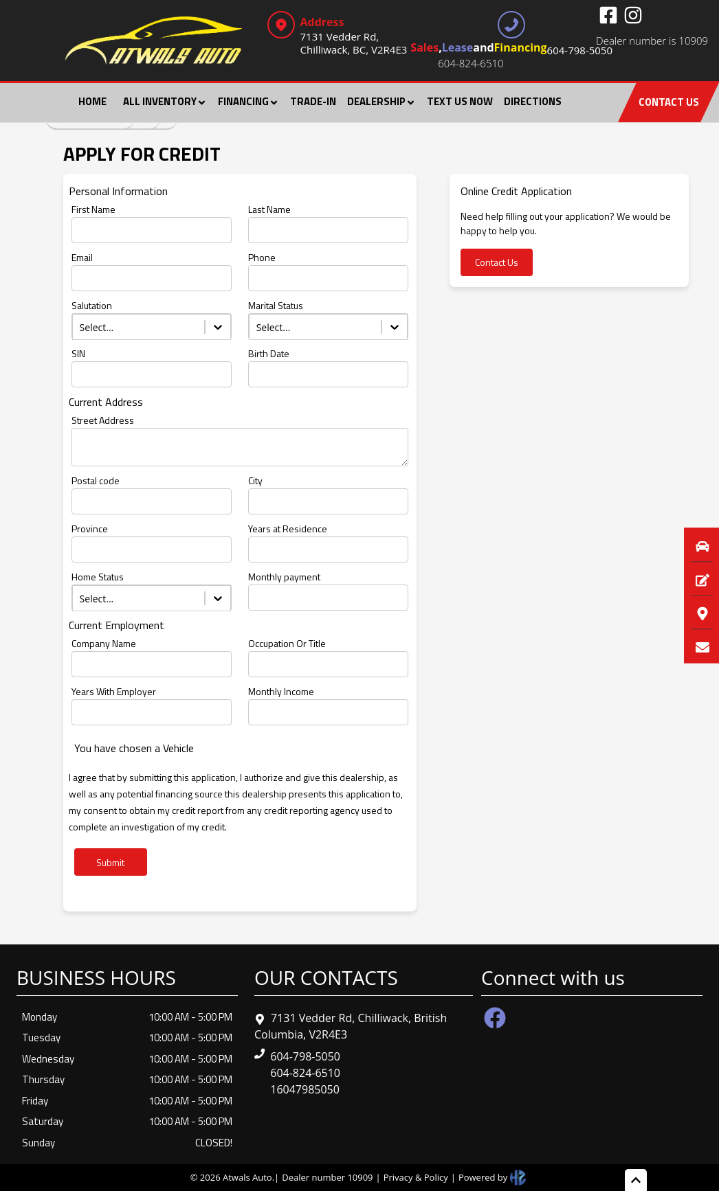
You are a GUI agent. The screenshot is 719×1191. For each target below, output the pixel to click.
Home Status (97, 576)
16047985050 (305, 1089)
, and (511, 49)
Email (82, 257)
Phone (262, 257)
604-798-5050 (305, 1056)
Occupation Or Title (287, 643)
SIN (78, 353)
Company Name (103, 643)
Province (89, 528)
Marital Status (275, 305)
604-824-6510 (470, 63)
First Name (93, 209)
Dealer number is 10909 (652, 40)
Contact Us (496, 262)
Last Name (269, 209)
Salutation (91, 305)
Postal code (95, 480)
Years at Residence (287, 528)
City (255, 480)
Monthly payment (284, 576)
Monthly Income (281, 691)
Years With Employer (113, 691)
